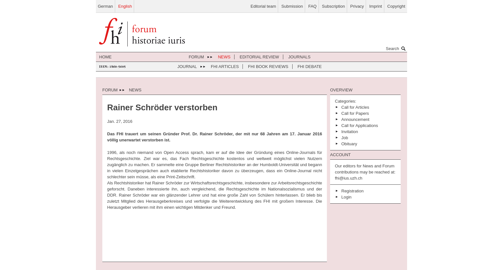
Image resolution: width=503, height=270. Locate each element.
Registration (352, 191)
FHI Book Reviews (268, 66)
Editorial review (259, 57)
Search (396, 48)
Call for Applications (359, 125)
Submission (292, 6)
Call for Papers (355, 113)
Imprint (375, 6)
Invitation (349, 131)
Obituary (349, 143)
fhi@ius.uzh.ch (348, 178)
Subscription (333, 6)
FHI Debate (309, 66)
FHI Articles (225, 66)
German (105, 6)
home (105, 57)
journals (299, 57)
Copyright (396, 6)
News (224, 57)
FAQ (312, 6)
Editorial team (263, 6)
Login (346, 197)
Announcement (355, 119)
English (125, 6)
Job (344, 137)
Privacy (357, 6)
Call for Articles (355, 107)
